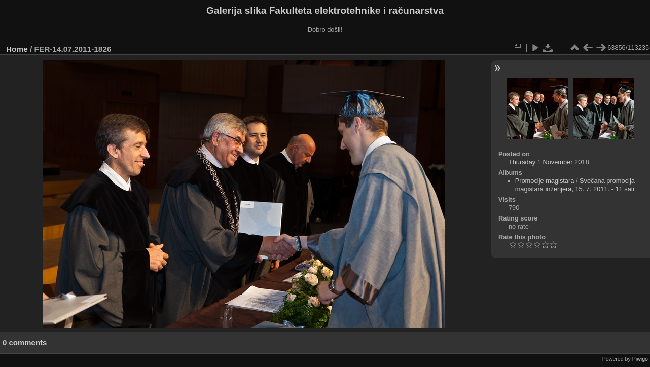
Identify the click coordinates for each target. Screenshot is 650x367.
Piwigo (640, 359)
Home (17, 49)
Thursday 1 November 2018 (549, 162)
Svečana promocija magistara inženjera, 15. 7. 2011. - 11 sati (575, 185)
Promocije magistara (544, 181)
